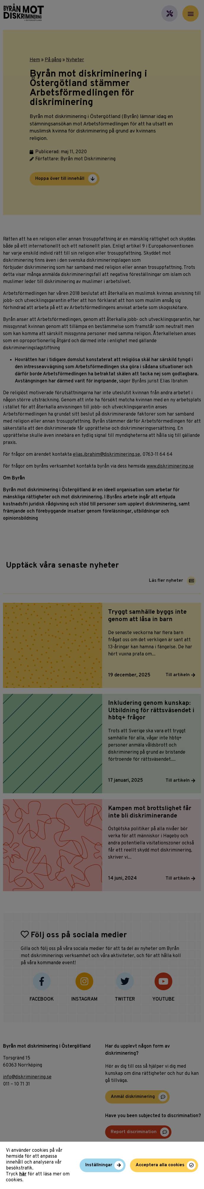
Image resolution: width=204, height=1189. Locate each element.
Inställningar (98, 1165)
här (22, 1174)
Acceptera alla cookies (160, 1165)
